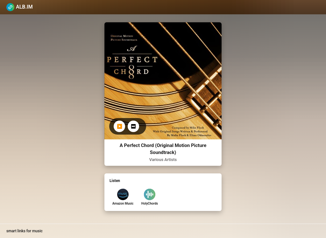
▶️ (119, 126)
